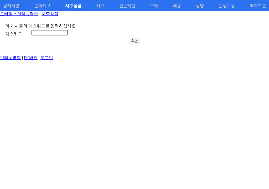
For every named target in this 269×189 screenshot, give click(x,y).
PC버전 (31, 57)
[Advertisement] (134, 97)
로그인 (46, 57)
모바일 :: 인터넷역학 (19, 14)
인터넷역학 (10, 57)
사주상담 (50, 14)
